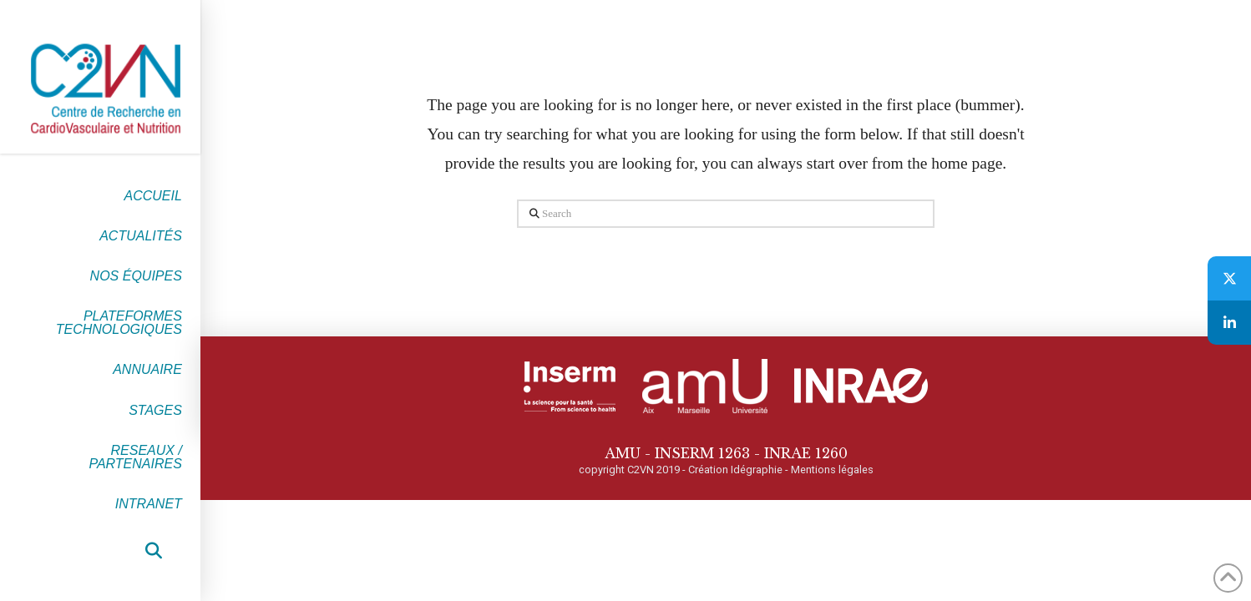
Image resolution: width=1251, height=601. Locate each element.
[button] (153, 551)
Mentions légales (832, 469)
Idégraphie (757, 469)
